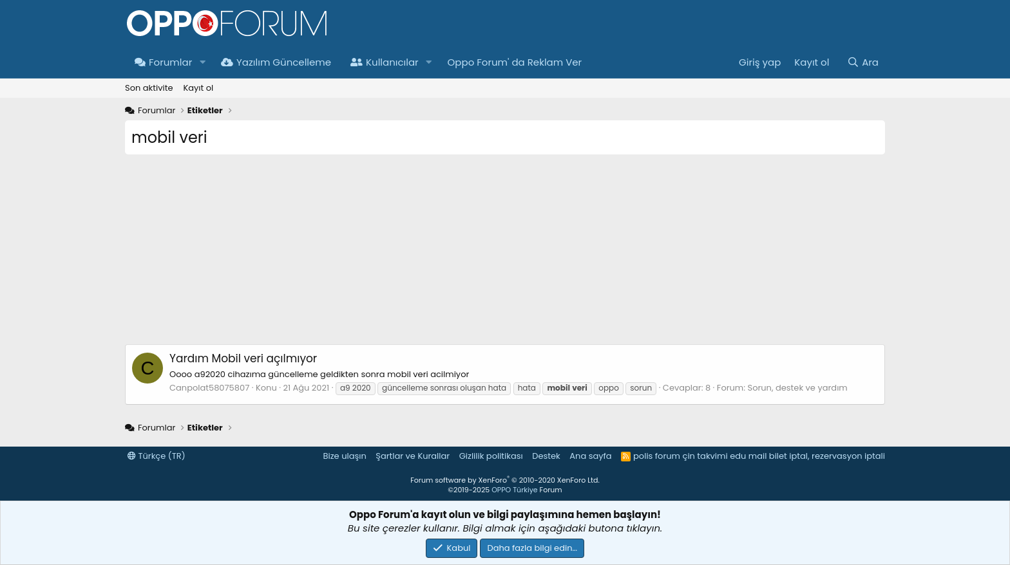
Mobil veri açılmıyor (243, 358)
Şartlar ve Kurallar (413, 456)
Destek (546, 456)
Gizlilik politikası (491, 456)
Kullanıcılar (384, 62)
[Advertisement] (505, 254)
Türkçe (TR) (157, 456)
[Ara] (863, 62)
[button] (202, 62)
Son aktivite (149, 88)
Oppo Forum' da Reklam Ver (515, 62)
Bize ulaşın (345, 456)
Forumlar (163, 62)
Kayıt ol (198, 88)
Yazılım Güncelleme (276, 62)
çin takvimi (704, 456)
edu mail (748, 456)
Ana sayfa (590, 456)
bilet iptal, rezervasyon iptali (827, 456)
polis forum (656, 456)
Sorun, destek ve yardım (798, 388)
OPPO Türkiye (514, 490)
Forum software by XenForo (504, 480)
